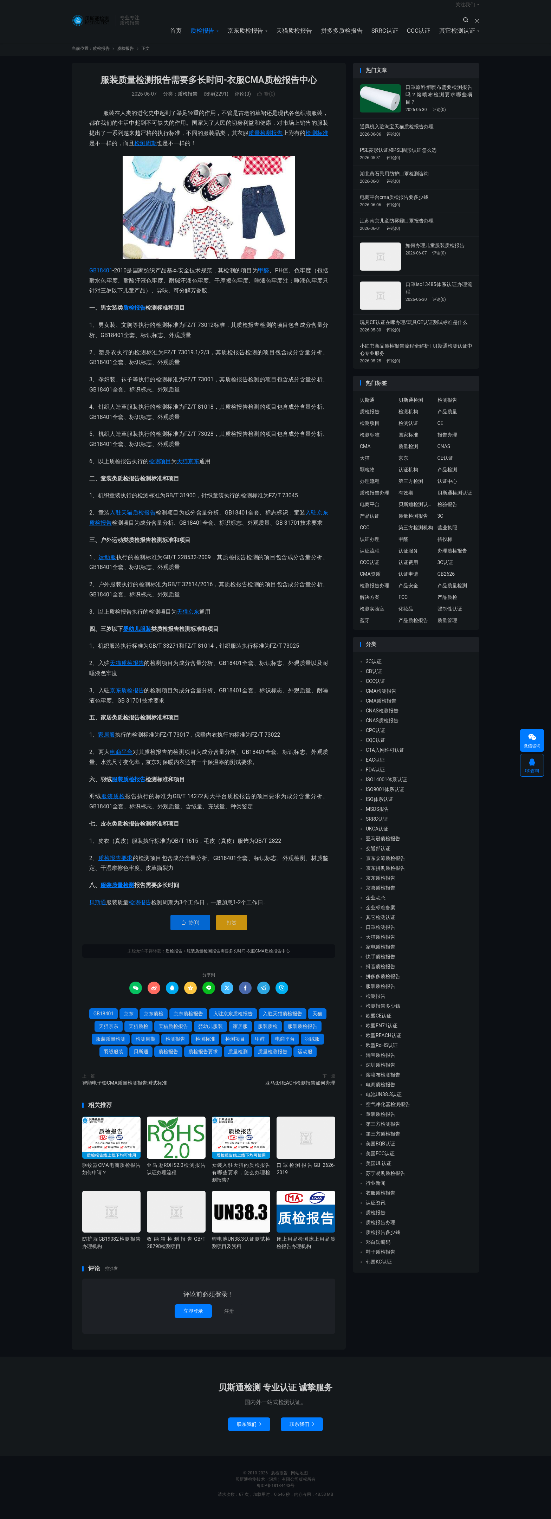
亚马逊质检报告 (383, 845)
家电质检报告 (380, 954)
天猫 (182, 618)
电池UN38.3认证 (384, 1101)
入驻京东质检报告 (233, 1020)
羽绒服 (312, 1046)
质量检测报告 (265, 140)
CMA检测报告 (381, 698)
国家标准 (408, 442)
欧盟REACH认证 (383, 1042)
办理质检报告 (452, 558)
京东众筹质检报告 (385, 865)
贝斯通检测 (410, 407)
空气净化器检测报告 (388, 1111)
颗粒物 (367, 477)
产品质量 (447, 419)
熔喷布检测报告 (383, 1082)
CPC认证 (375, 737)
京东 (193, 618)
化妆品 (405, 616)
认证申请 (408, 581)
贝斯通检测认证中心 (416, 512)
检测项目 (160, 468)
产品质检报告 (413, 628)
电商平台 (121, 759)
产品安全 (408, 593)
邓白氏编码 (378, 1249)
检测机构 (408, 419)
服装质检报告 (128, 786)
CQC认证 (375, 747)
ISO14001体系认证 (386, 786)
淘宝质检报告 (380, 1062)
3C (440, 523)
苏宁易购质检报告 (385, 1180)
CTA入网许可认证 (385, 757)
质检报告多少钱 (383, 1239)
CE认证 (445, 465)
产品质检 (447, 604)
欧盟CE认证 (378, 1023)
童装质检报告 (380, 1121)
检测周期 (145, 150)
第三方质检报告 (383, 1141)
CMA (365, 454)
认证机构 (408, 477)
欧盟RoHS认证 (382, 1052)
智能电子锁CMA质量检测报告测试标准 (124, 1090)
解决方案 (370, 604)
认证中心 (447, 488)
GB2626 (446, 581)
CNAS (443, 454)
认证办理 (370, 546)
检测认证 (408, 430)
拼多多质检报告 (342, 35)
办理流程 (370, 488)
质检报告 (92, 25)
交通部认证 (378, 855)
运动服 (107, 564)
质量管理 (447, 628)
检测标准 (316, 140)
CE (440, 430)
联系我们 (249, 1431)
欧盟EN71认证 (381, 1032)
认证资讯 (375, 1210)
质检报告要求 (115, 865)
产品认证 (370, 523)
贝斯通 (97, 909)
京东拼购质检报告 (385, 875)
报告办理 (447, 442)
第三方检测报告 (383, 1131)
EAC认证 (375, 767)
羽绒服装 (113, 1058)
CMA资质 (370, 581)
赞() (266, 101)
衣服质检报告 (380, 1200)
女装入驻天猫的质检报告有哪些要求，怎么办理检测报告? (241, 1179)
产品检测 (447, 477)
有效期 (405, 500)
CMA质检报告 (381, 708)
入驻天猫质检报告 (133, 520)
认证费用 (408, 570)
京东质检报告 (245, 35)
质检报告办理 (374, 500)
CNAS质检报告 (382, 727)
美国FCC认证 (380, 1160)
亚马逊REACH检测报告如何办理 (300, 1090)
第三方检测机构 (415, 535)
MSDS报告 (377, 816)
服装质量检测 (117, 892)
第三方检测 (410, 488)
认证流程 (370, 558)
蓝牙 (365, 628)
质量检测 (238, 1058)
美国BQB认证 (380, 1150)
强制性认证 (449, 616)
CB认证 (374, 678)
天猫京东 (188, 468)
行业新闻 (375, 1190)
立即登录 (193, 1318)
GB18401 (100, 277)
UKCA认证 (377, 836)
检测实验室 (372, 616)
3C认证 (445, 570)
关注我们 (465, 9)
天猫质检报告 (294, 35)
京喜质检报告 (380, 895)
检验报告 (447, 512)
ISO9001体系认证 (385, 796)
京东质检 (153, 1020)
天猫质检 (138, 1033)
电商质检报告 (380, 1091)
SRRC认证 (384, 35)
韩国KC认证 (379, 1269)
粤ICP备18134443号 (276, 1492)
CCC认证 (418, 35)
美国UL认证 (378, 1170)
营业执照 (447, 535)
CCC (364, 535)
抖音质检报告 (380, 973)
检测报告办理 (374, 593)
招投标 (444, 546)
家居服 (106, 742)
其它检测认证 (457, 35)
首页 (176, 35)
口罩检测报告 (380, 934)
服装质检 (113, 803)
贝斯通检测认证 (454, 500)
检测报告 (140, 909)
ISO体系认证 (379, 806)
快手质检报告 (380, 964)
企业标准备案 (380, 914)
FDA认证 (375, 777)
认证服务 (408, 558)
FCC (403, 604)
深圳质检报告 (380, 1072)
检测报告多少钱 (383, 1013)
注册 (229, 1318)
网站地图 (299, 1480)
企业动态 (375, 904)
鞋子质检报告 (380, 1259)
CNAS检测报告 (382, 717)
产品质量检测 (452, 593)
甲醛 (263, 277)
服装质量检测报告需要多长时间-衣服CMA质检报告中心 (209, 87)
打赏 (231, 929)
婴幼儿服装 (137, 636)
